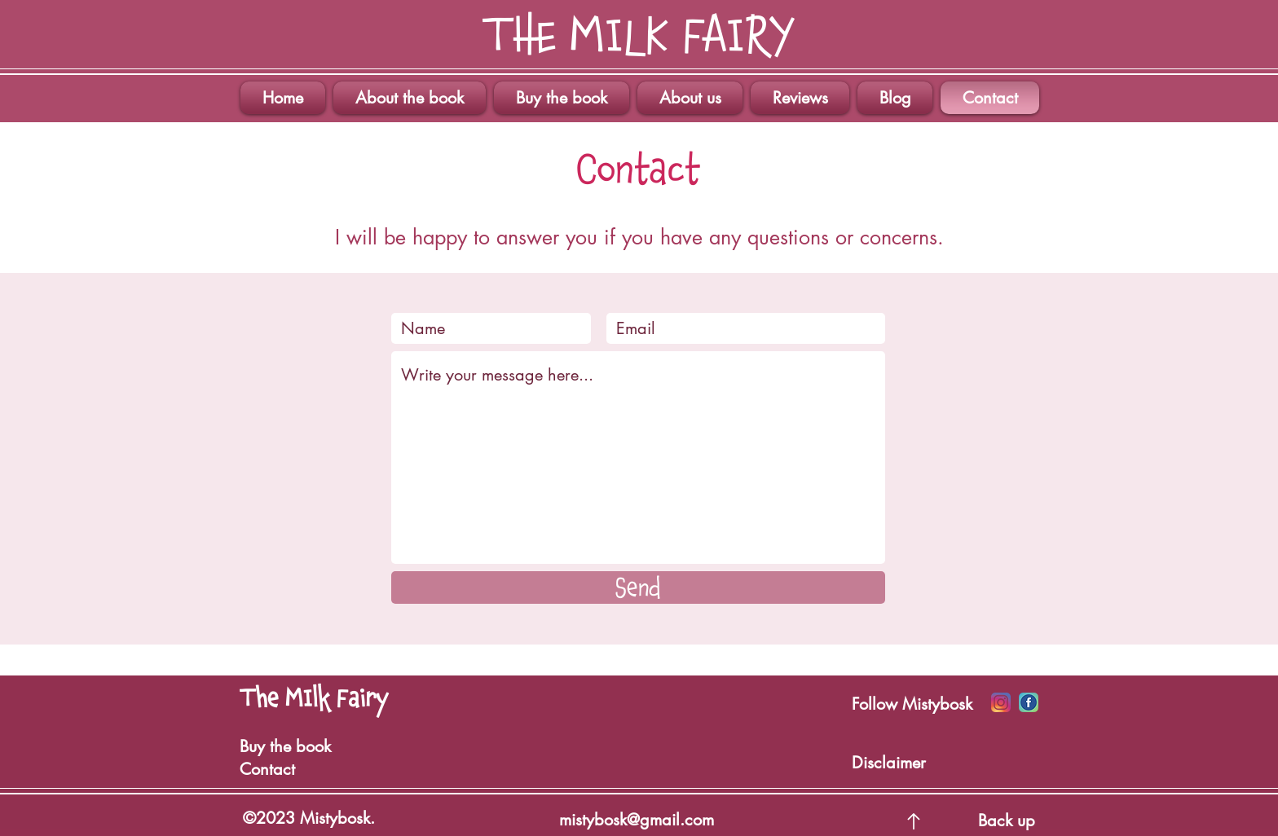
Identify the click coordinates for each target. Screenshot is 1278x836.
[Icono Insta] (1001, 702)
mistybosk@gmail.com (636, 819)
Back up (1006, 820)
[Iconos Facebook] (1028, 702)
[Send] (638, 587)
